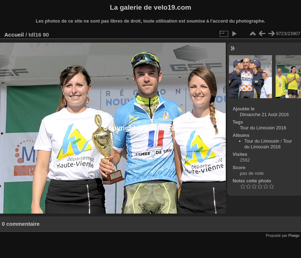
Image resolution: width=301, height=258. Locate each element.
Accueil (14, 35)
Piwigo (294, 235)
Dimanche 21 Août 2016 (264, 114)
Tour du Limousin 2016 (263, 127)
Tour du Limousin (261, 141)
